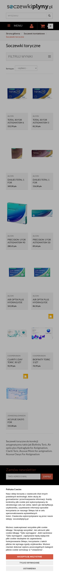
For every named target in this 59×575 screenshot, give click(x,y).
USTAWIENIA (29, 568)
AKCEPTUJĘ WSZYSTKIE (29, 556)
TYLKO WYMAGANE (29, 563)
